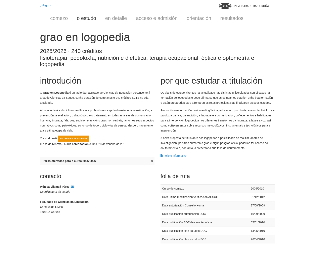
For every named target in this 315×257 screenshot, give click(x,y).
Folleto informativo (173, 155)
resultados (231, 18)
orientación (199, 18)
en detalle (116, 18)
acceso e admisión (157, 18)
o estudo (86, 18)
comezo (59, 18)
